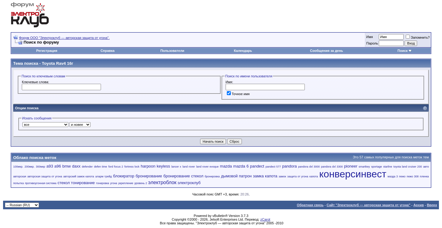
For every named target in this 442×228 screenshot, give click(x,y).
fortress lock (131, 166)
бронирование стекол (183, 176)
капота (313, 176)
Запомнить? (418, 37)
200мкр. (30, 166)
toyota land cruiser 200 (408, 166)
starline (387, 166)
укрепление (125, 183)
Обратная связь (310, 205)
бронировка (212, 176)
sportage (376, 166)
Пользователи (172, 50)
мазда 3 (393, 176)
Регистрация (46, 50)
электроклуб (189, 182)
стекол (63, 182)
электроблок (162, 182)
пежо (402, 176)
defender (87, 166)
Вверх (432, 205)
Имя (369, 37)
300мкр (40, 166)
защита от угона (297, 176)
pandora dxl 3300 (332, 166)
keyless (163, 166)
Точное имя (238, 94)
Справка (107, 50)
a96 (57, 166)
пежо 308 (413, 176)
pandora (289, 166)
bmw (66, 166)
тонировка (102, 183)
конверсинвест (352, 174)
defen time (100, 166)
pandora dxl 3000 (309, 166)
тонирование (83, 182)
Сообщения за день (326, 50)
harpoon (148, 166)
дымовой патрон (236, 176)
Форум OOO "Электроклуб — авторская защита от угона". (64, 38)
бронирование (149, 176)
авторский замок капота (78, 176)
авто (426, 166)
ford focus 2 (115, 166)
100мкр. (18, 166)
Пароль (372, 43)
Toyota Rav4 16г (57, 63)
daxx (76, 166)
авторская (19, 176)
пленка (424, 176)
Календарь (243, 50)
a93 (49, 166)
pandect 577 (273, 166)
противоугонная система (40, 183)
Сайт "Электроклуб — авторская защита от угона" (368, 205)
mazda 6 (241, 166)
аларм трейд (103, 176)
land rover (188, 166)
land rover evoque (207, 166)
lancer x (176, 166)
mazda (226, 166)
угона (113, 183)
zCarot (265, 219)
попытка (18, 183)
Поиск (402, 50)
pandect (257, 166)
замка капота (265, 176)
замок (282, 176)
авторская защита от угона (44, 176)
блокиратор (123, 176)
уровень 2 (140, 183)
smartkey (364, 166)
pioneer (350, 166)
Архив (418, 205)
